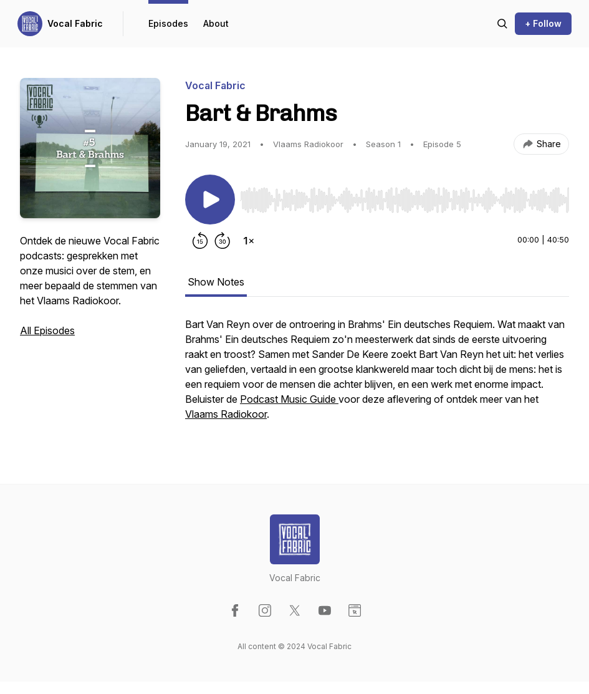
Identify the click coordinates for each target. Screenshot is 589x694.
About (216, 23)
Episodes (168, 23)
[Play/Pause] (210, 199)
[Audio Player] (404, 196)
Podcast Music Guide (289, 399)
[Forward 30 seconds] (222, 240)
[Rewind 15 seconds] (200, 240)
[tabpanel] (377, 375)
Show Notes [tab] (216, 282)
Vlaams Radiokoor (226, 414)
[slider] (404, 200)
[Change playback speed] (248, 240)
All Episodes (47, 330)
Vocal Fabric (75, 23)
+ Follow (543, 23)
